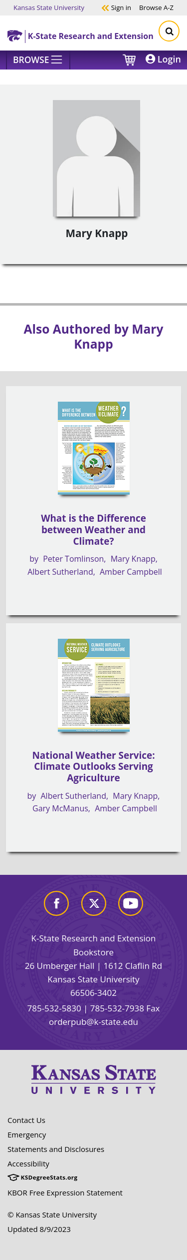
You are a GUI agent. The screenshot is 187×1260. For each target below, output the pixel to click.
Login (163, 59)
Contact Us (26, 1120)
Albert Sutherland (60, 571)
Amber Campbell (131, 571)
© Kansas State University (52, 1214)
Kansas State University (48, 7)
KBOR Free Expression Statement (65, 1192)
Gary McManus (60, 808)
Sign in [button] (116, 7)
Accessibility (28, 1163)
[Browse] (38, 60)
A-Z (156, 7)
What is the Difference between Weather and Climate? (93, 529)
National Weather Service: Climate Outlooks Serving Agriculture (93, 766)
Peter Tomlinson (73, 558)
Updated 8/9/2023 (39, 1229)
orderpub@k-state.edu (93, 1021)
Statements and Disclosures (55, 1149)
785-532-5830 (54, 1008)
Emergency (26, 1134)
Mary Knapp (133, 558)
